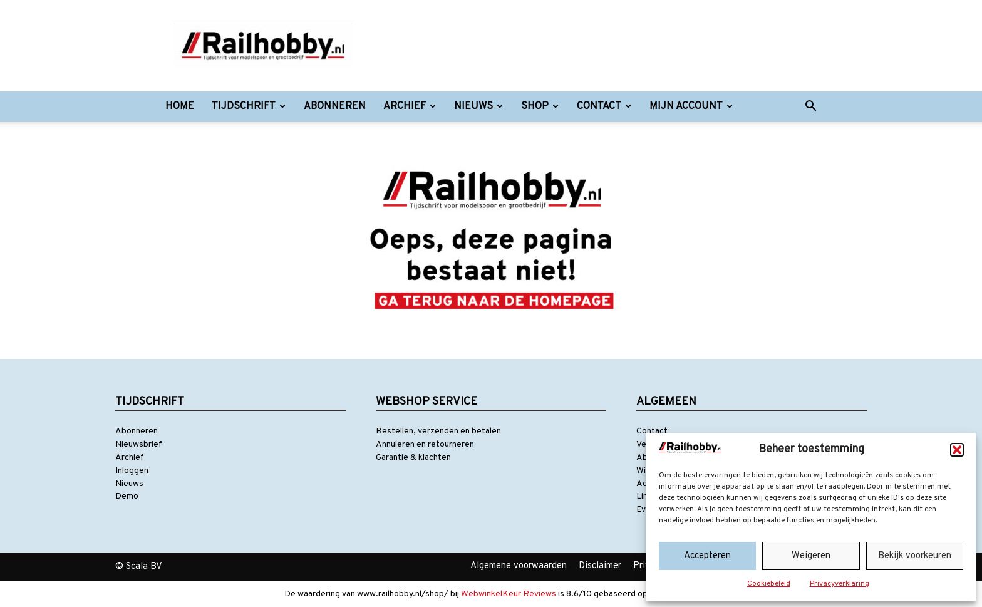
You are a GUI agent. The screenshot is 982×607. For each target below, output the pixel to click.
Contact (604, 106)
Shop (540, 106)
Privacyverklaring (839, 584)
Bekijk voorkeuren (914, 556)
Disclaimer (600, 566)
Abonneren (335, 106)
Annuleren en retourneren (425, 444)
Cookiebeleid (768, 584)
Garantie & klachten (413, 457)
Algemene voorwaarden (518, 566)
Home (179, 106)
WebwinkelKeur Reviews (508, 594)
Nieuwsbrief (138, 444)
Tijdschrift (249, 106)
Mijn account (691, 106)
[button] (957, 450)
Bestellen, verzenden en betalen (438, 431)
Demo (126, 496)
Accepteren (707, 556)
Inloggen (131, 470)
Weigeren (811, 556)
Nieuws (478, 106)
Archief (409, 106)
